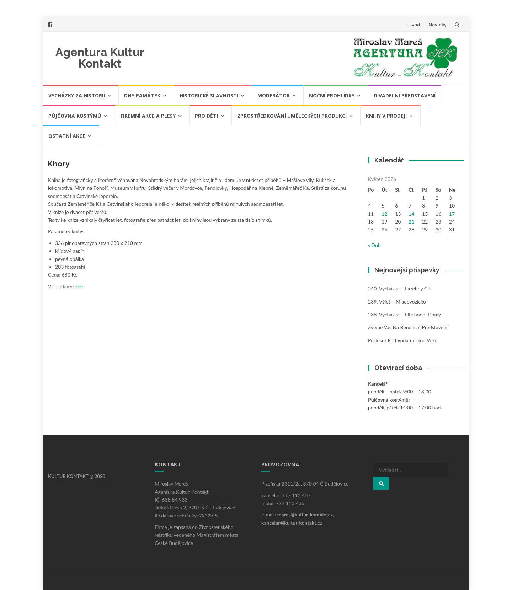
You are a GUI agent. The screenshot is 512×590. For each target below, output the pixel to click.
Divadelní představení (405, 95)
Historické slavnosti (209, 95)
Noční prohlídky (331, 95)
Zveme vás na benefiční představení (407, 327)
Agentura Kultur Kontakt (99, 57)
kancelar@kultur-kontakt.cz (291, 523)
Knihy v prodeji (386, 115)
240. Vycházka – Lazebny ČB (399, 288)
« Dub (374, 245)
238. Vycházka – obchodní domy (404, 314)
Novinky (437, 24)
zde (78, 286)
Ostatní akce (66, 136)
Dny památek (142, 95)
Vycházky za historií (76, 95)
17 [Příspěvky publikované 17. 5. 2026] (452, 214)
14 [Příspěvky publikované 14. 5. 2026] (411, 214)
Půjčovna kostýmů (74, 115)
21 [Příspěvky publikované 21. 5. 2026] (411, 222)
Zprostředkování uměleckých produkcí (292, 115)
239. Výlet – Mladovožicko (397, 302)
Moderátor (273, 95)
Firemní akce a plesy (148, 115)
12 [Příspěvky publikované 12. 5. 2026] (384, 214)
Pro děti (206, 115)
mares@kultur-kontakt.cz (305, 514)
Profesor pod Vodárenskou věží (402, 340)
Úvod (414, 24)
